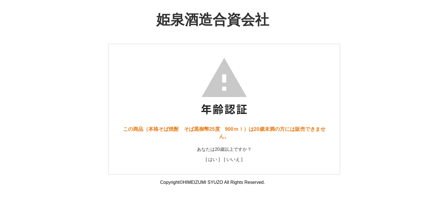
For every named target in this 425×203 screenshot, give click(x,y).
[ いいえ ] (233, 159)
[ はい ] (213, 159)
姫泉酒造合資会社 (212, 20)
